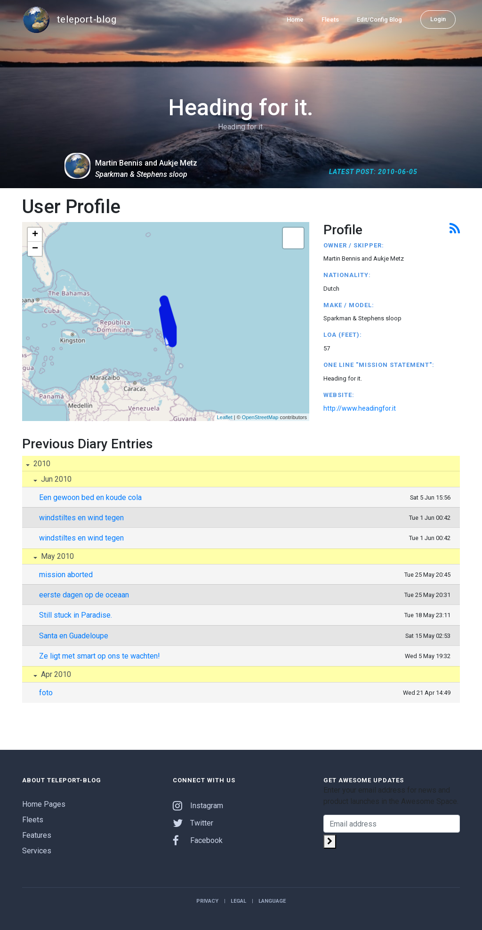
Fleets (330, 19)
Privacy (207, 901)
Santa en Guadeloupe (73, 635)
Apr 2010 (55, 674)
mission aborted (66, 574)
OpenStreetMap (260, 417)
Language (272, 901)
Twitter (193, 823)
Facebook (198, 840)
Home (295, 19)
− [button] (35, 249)
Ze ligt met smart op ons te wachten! (99, 656)
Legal (238, 901)
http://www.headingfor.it (359, 408)
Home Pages (43, 804)
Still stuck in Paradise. (75, 615)
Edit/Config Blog (379, 19)
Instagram (198, 805)
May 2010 (56, 556)
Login (438, 19)
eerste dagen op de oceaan (84, 594)
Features (36, 835)
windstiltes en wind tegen (81, 517)
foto (46, 692)
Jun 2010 (55, 479)
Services (36, 850)
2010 (41, 463)
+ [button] (35, 235)
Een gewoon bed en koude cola (90, 497)
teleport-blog (69, 20)
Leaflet (225, 417)
